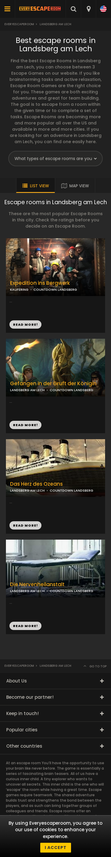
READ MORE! (25, 425)
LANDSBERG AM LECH (27, 390)
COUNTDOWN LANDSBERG (71, 390)
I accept (56, 847)
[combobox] (88, 9)
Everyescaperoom (19, 24)
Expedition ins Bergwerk (40, 283)
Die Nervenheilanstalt (37, 584)
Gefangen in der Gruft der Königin (53, 383)
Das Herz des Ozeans (36, 484)
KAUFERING (19, 289)
